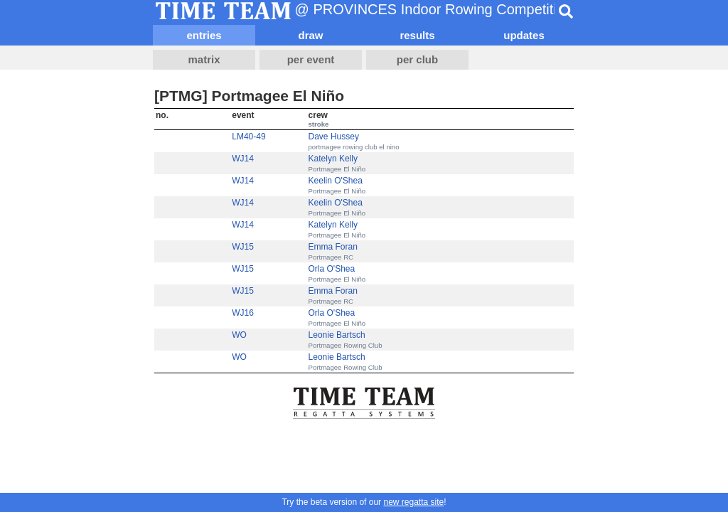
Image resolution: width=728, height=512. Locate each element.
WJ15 (243, 247)
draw (310, 35)
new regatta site (413, 502)
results (417, 35)
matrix (204, 59)
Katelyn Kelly (333, 159)
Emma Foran (333, 247)
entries (203, 35)
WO (239, 335)
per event (311, 59)
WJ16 (243, 313)
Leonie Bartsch (337, 335)
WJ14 (243, 159)
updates (524, 35)
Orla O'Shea (332, 269)
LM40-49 (248, 137)
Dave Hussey (334, 137)
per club (417, 59)
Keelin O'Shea (336, 181)
